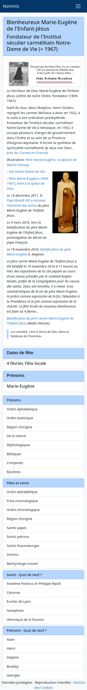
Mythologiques (18, 445)
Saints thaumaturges (23, 545)
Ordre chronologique (23, 509)
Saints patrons (18, 536)
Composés (15, 463)
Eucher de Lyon (19, 601)
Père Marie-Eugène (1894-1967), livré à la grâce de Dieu (28, 183)
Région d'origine (19, 427)
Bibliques (14, 454)
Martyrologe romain (22, 563)
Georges (13, 675)
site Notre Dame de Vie (27, 171)
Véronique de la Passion (25, 619)
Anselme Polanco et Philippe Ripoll (34, 583)
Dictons (13, 554)
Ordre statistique (20, 418)
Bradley (13, 666)
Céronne (13, 592)
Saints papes (16, 528)
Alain (11, 639)
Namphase (15, 610)
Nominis (11, 6)
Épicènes (14, 472)
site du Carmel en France (27, 152)
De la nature (16, 436)
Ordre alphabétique (22, 409)
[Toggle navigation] (78, 6)
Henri (11, 648)
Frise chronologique (22, 501)
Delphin (13, 657)
